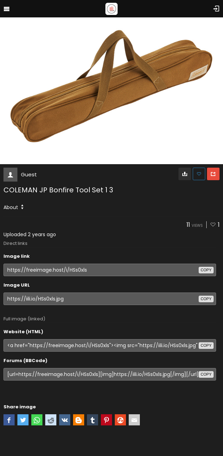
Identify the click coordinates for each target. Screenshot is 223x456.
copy (206, 270)
